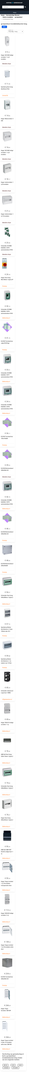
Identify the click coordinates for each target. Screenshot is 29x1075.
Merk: (4, 26)
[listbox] (16, 31)
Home (14, 12)
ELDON (13, 1065)
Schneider (6, 1067)
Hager (20, 1065)
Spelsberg (15, 1067)
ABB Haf (5, 1065)
